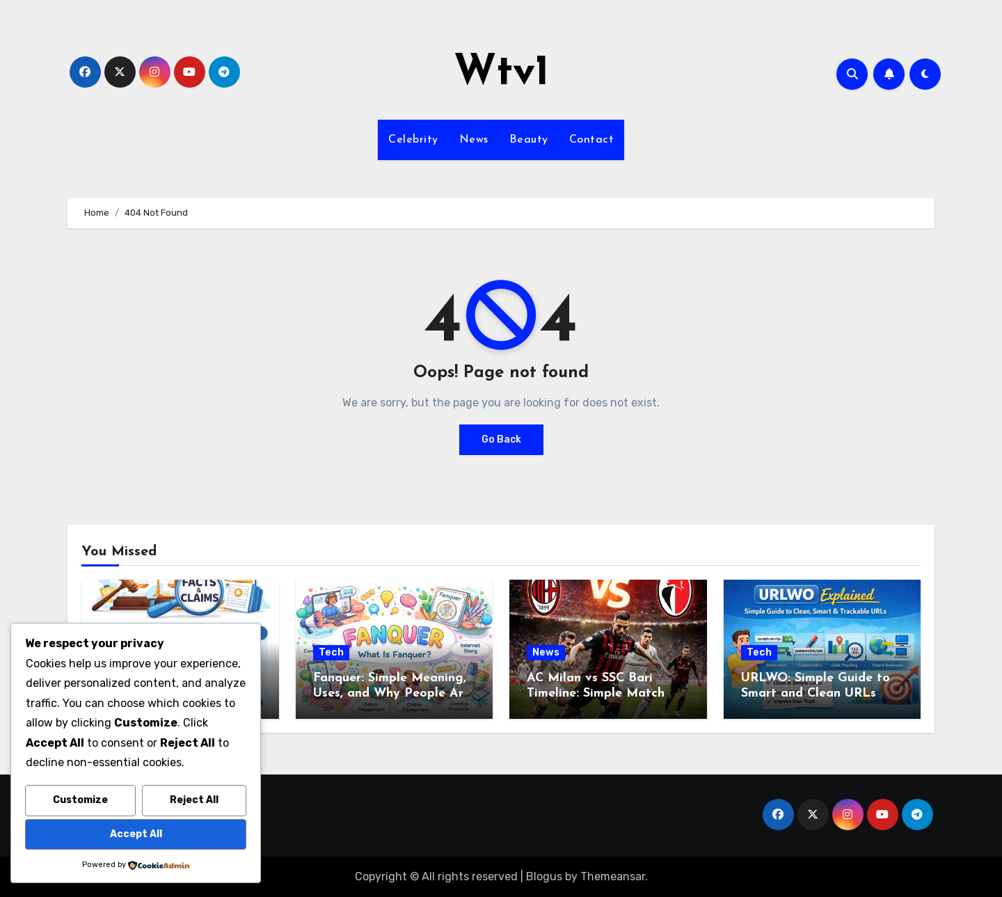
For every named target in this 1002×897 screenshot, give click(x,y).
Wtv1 (501, 74)
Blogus (544, 876)
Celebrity (413, 139)
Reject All (194, 800)
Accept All (136, 834)
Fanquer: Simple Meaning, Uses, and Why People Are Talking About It (391, 693)
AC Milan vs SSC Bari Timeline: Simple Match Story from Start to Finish (604, 693)
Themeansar (612, 876)
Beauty (528, 139)
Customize (80, 800)
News (473, 139)
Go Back (501, 439)
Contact (591, 139)
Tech (331, 652)
